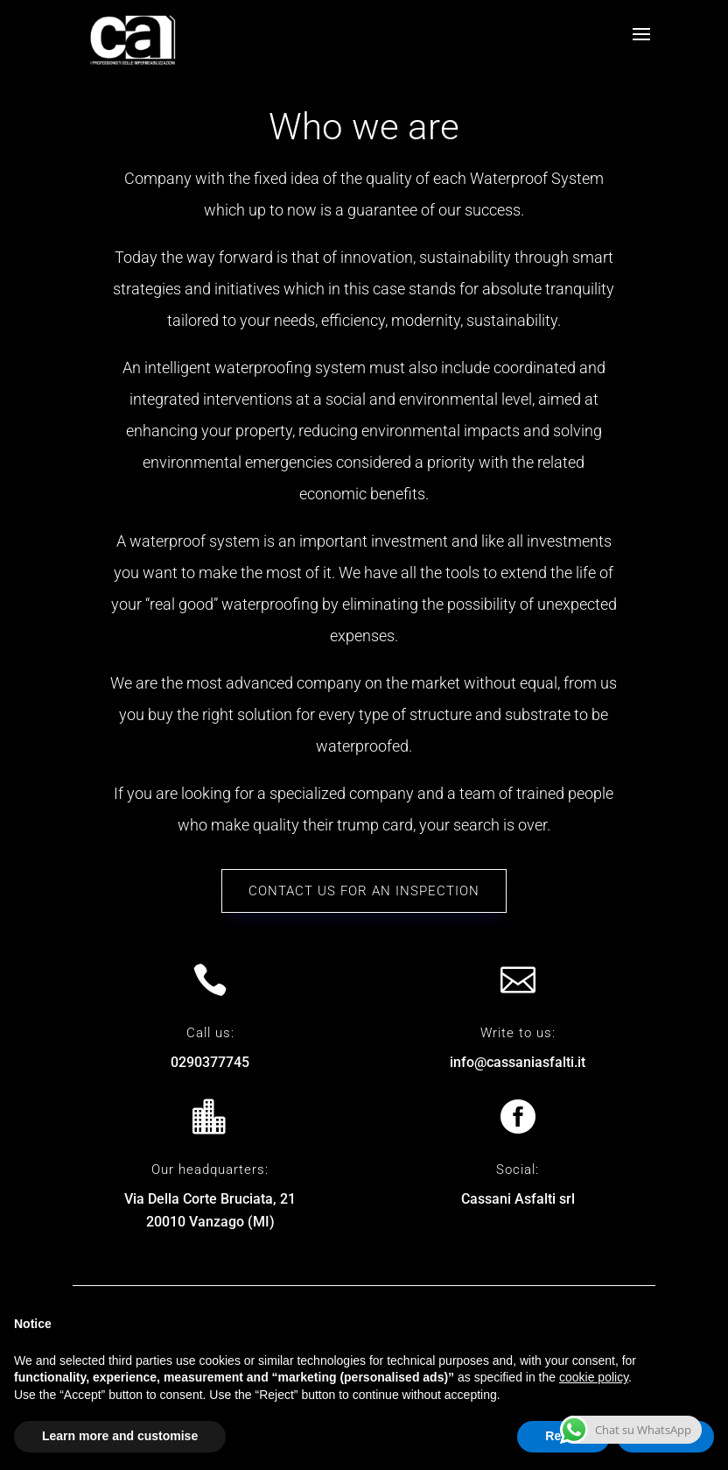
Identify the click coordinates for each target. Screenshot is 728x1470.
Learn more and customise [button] (120, 1436)
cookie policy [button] (593, 1377)
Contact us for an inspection (364, 891)
